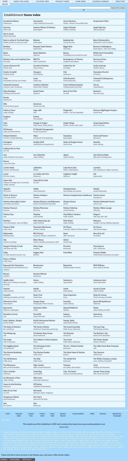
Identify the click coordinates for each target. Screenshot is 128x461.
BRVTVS (39, 60)
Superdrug (97, 315)
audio (79, 432)
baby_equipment (92, 432)
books (50, 434)
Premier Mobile (106, 253)
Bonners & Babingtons (104, 47)
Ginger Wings (73, 124)
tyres (114, 447)
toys (100, 447)
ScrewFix (13, 296)
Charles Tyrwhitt (9, 73)
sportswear (6, 447)
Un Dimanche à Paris (11, 379)
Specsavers (11, 309)
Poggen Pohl (38, 253)
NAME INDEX (80, 1)
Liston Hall (16, 182)
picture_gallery (64, 445)
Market (99, 190)
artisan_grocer (72, 432)
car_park (75, 434)
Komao (9, 162)
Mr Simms (99, 228)
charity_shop (104, 434)
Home (8, 414)
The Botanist (68, 334)
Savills (67, 289)
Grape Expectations (101, 124)
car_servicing (90, 434)
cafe (65, 434)
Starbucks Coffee (40, 309)
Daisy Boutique (11, 92)
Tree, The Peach (73, 372)
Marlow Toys (8, 215)
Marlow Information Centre (14, 202)
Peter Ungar (38, 247)
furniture (50, 438)
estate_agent (118, 436)
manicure (61, 443)
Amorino (7, 28)
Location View (31, 415)
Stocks (101, 309)
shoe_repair (113, 445)
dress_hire (100, 436)
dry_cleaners (109, 436)
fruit (37, 438)
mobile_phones (93, 443)
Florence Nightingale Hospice (105, 111)
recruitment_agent (86, 445)
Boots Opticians (39, 54)
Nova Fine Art (98, 234)
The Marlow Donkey (41, 353)
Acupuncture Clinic (101, 21)
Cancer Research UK (11, 66)
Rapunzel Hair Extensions (15, 267)
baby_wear (102, 432)
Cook (14, 79)
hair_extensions (107, 438)
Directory (103, 414)
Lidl (97, 175)
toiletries (95, 447)
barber (5, 434)
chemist (112, 434)
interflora (75, 441)
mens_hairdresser (81, 443)
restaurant (96, 445)
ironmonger (101, 441)
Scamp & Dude (99, 289)
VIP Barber (42, 385)
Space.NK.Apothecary (102, 302)
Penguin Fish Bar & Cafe (13, 247)
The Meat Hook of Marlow (74, 353)
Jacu (13, 156)
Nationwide (8, 234)
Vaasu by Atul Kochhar (12, 385)
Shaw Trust (37, 296)
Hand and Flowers (100, 137)
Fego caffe (37, 111)
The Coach (71, 340)
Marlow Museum (10, 209)
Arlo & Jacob (9, 35)
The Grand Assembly (71, 328)
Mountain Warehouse (42, 228)
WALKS (5, 4)
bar (119, 432)
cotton (77, 436)
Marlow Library (69, 202)
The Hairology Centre (41, 347)
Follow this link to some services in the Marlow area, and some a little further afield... (35, 455)
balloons (110, 432)
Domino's (98, 92)
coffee (48, 436)
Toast (101, 366)
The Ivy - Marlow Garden (73, 347)
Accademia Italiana (11, 22)
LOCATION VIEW (42, 1)
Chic (67, 73)
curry (82, 436)
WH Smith (43, 391)
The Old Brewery (10, 360)
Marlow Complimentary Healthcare (77, 195)
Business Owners (63, 415)
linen (55, 443)
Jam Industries (39, 156)
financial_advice (20, 438)
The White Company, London (105, 360)
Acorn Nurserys (75, 22)
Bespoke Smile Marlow (42, 47)
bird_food (35, 434)
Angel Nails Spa (99, 28)
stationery (14, 447)
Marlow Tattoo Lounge (102, 209)
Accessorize (43, 22)
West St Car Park (10, 391)
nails (100, 443)
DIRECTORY (120, 1)
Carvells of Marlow (41, 66)
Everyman (39, 105)
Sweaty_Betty (70, 321)
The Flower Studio (100, 340)
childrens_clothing (9, 436)
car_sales (82, 434)
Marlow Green (99, 196)
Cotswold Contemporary (103, 79)
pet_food (12, 445)
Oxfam (67, 241)
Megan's (100, 215)
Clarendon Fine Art (101, 73)
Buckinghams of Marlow (73, 60)
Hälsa (43, 137)
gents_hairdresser (82, 438)
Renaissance (38, 266)
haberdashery (96, 438)
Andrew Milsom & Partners (44, 28)
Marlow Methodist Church (104, 202)
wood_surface (31, 449)
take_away (73, 447)
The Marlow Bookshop (12, 353)
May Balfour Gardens (71, 215)
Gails (5, 124)
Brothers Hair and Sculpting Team (16, 60)
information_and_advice (50, 441)
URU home (41, 379)
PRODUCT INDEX (62, 1)
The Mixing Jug (9, 334)
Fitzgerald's (73, 111)
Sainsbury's (67, 281)
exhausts (6, 438)
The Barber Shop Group (42, 334)
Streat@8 (39, 315)
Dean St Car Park (70, 92)
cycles (86, 436)
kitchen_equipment (30, 443)
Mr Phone (75, 228)
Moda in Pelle (8, 228)
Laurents (105, 168)
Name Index (52, 415)
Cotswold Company (12, 86)
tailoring (66, 447)
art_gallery (62, 432)
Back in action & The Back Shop (16, 41)
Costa (37, 79)
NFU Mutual (44, 234)
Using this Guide (19, 415)
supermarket (43, 447)
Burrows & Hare (99, 60)
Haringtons (7, 143)
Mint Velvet (68, 222)
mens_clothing (70, 443)
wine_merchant (8, 449)
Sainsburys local (99, 281)
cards (98, 434)
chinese (18, 436)
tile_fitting (88, 447)
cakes (70, 434)
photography (42, 445)
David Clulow (38, 92)
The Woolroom (11, 366)
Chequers (38, 73)
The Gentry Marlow (45, 328)
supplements (53, 447)
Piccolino (67, 247)
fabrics (11, 438)
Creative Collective (40, 86)
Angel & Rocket (69, 28)
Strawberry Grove (10, 315)
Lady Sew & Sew (70, 168)
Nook (69, 234)
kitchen (20, 443)
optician (5, 445)
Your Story (40, 398)
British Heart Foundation (103, 54)
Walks (92, 414)
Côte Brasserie (69, 79)
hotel (26, 441)
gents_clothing (70, 438)
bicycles (29, 434)
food (33, 438)
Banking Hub (69, 41)
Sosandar (68, 302)
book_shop (43, 434)
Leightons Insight (70, 175)
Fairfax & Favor (9, 111)
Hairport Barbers (12, 137)
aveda (84, 432)
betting (23, 434)
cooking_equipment (68, 436)
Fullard (38, 117)
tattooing (81, 447)
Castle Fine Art (69, 66)
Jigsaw (68, 156)
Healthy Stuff (43, 143)
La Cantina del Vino (41, 175)
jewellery (6, 443)
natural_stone (42, 449)
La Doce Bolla (11, 168)
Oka (9, 241)
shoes (120, 445)
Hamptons (67, 137)
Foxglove (6, 117)
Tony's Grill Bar (9, 372)
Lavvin (9, 175)
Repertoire (71, 266)
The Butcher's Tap (101, 334)
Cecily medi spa (99, 66)
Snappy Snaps (43, 302)
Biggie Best (67, 47)
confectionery (55, 436)
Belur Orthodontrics (103, 41)
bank (115, 432)
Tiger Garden (41, 366)
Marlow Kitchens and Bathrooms (46, 202)
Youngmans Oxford (11, 398)
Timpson (71, 366)
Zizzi (37, 404)
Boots (6, 54)
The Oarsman (98, 353)
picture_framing (52, 445)
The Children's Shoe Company (45, 340)
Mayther (38, 215)
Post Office (67, 252)
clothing (43, 436)
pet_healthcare (21, 445)
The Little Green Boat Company (106, 347)
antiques (55, 432)
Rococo (6, 275)
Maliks (39, 190)
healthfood (20, 441)
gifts (89, 438)
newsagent (106, 443)
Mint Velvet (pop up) (41, 222)
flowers (28, 438)
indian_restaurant (35, 441)
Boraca (75, 54)
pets (28, 445)
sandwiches (105, 445)
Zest (7, 404)
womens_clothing (20, 449)
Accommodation (78, 414)
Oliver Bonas (46, 241)
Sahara (38, 281)
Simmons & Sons (10, 302)
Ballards (37, 41)
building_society (58, 434)
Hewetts (98, 143)
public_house (74, 445)
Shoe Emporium (69, 296)
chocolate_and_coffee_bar (30, 436)
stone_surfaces (33, 447)
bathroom (11, 434)
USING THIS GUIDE (21, 1)
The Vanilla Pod (69, 360)
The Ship (37, 360)
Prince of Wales (9, 260)
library (50, 443)
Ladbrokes (37, 168)
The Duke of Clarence (12, 328)
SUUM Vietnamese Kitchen (44, 321)
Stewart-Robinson (70, 309)
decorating (92, 436)
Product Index (42, 415)
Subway (67, 315)
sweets (60, 447)
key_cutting (13, 443)
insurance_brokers (65, 441)
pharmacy (33, 445)
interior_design (84, 441)
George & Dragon (43, 124)
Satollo (37, 289)
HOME (5, 1)
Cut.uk (98, 86)
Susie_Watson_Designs (12, 321)
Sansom (8, 289)
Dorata (7, 98)
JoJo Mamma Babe (102, 156)
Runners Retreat (39, 275)
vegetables (120, 447)
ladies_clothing (43, 443)
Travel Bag (37, 372)
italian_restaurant (112, 441)
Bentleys (7, 47)
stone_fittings (23, 447)
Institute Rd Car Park (11, 149)
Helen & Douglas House (72, 143)
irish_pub (93, 441)
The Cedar (9, 340)
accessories (48, 432)
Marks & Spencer (10, 196)
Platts (14, 253)
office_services (116, 443)
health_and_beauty (9, 441)
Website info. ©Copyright (117, 415)
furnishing (43, 438)
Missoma (106, 222)
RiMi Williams (101, 266)
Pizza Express (99, 247)
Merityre (15, 222)
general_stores (59, 438)
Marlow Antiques (40, 196)
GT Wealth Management (43, 130)
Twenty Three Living (101, 372)
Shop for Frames (102, 296)
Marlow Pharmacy (40, 209)
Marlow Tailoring (70, 209)
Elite (11, 105)
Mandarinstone (72, 190)
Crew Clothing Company (73, 86)
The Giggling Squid (10, 347)
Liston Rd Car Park (40, 181)
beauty (18, 434)
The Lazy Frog (100, 328)
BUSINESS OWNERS (100, 1)
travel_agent (107, 447)
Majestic (7, 190)
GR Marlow (11, 130)
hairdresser (117, 438)
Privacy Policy (64, 427)
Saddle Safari (14, 282)
